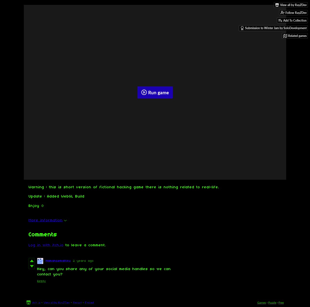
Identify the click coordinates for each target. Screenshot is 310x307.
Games (261, 302)
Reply (41, 281)
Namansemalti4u (58, 261)
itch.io (36, 302)
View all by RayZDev (56, 302)
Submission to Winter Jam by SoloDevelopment (273, 28)
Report (77, 302)
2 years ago (83, 261)
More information (48, 220)
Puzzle (272, 302)
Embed (89, 302)
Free (281, 302)
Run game (155, 92)
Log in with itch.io (46, 245)
